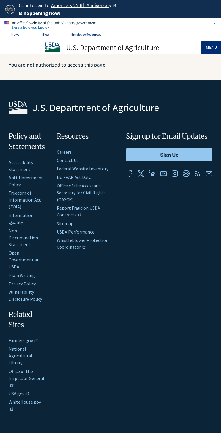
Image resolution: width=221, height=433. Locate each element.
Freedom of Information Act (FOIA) (25, 200)
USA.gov (19, 393)
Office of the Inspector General (26, 377)
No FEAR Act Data (74, 177)
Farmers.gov (23, 340)
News (15, 34)
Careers (64, 152)
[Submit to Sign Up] (169, 154)
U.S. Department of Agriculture (112, 47)
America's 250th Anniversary (84, 5)
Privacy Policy (22, 284)
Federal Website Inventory (82, 169)
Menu (211, 47)
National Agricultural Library (20, 356)
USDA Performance (75, 232)
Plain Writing (22, 275)
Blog (45, 34)
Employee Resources (86, 34)
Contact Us (68, 160)
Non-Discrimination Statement (23, 237)
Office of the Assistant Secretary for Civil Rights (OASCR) (81, 192)
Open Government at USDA (24, 260)
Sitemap (65, 223)
